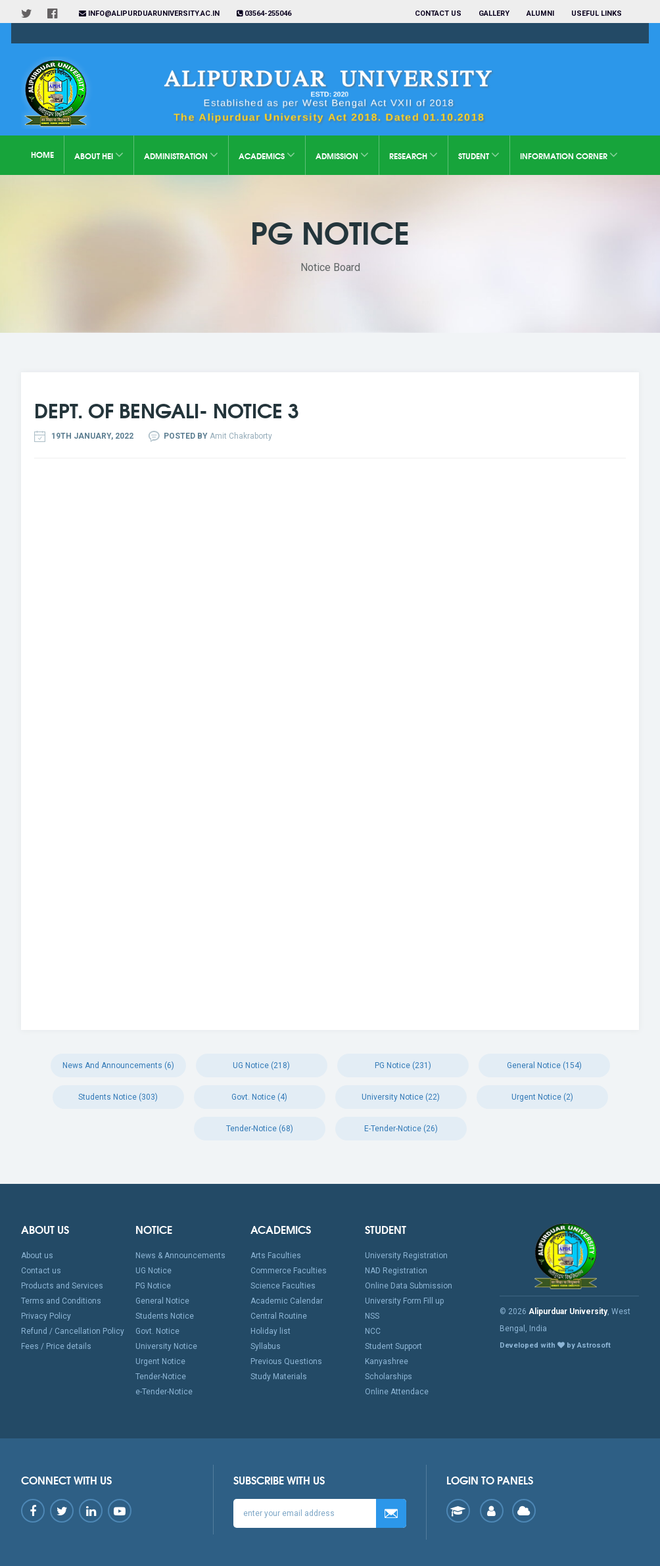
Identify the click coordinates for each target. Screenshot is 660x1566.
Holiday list (270, 1331)
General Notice (162, 1301)
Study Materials (278, 1376)
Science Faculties (283, 1285)
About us (37, 1255)
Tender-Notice (160, 1376)
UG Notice (153, 1270)
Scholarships (388, 1376)
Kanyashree (386, 1361)
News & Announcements (180, 1255)
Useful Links (597, 13)
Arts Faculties (275, 1255)
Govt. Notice (157, 1331)
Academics (267, 155)
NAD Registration (396, 1270)
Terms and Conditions (61, 1301)
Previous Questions (286, 1361)
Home (42, 154)
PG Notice (153, 1285)
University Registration (406, 1255)
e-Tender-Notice (164, 1391)
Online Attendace (397, 1391)
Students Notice (164, 1316)
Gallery (494, 13)
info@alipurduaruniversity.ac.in (149, 13)
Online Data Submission (408, 1285)
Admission (342, 155)
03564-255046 (264, 13)
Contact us (438, 13)
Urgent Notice (160, 1361)
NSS (372, 1316)
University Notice (166, 1346)
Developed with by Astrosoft (555, 1345)
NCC (373, 1331)
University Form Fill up (404, 1301)
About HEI (99, 155)
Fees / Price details (56, 1346)
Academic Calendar (286, 1301)
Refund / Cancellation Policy (72, 1331)
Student (479, 155)
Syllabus (265, 1346)
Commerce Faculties (288, 1270)
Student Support (393, 1346)
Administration (181, 155)
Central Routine (278, 1316)
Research (413, 155)
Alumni (540, 13)
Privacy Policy (46, 1316)
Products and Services (62, 1285)
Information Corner (569, 155)
